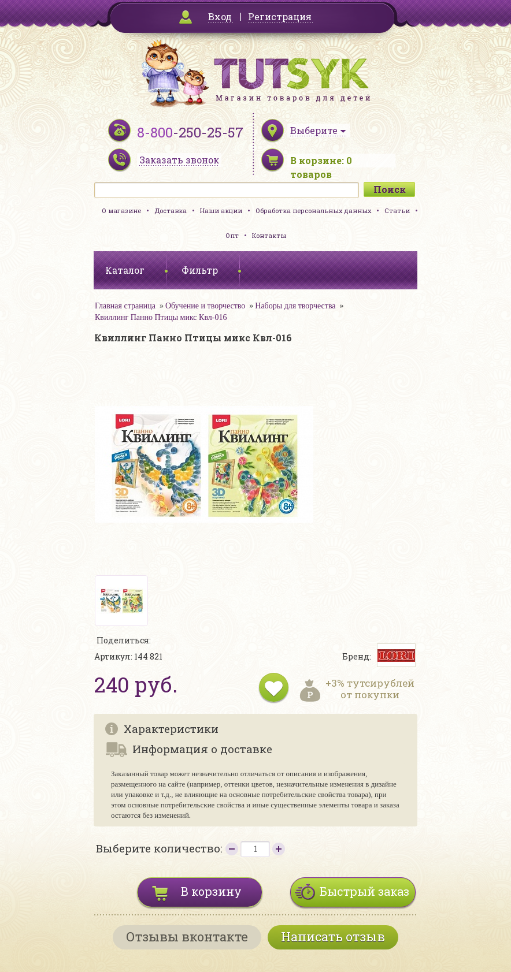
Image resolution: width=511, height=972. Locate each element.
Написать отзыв (333, 936)
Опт (232, 235)
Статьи (397, 210)
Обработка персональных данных (313, 210)
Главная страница (125, 305)
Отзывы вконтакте (187, 936)
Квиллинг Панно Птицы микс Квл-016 (161, 317)
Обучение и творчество (205, 305)
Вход (220, 16)
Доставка (170, 210)
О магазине (121, 210)
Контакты (269, 235)
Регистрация (280, 16)
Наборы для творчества (295, 305)
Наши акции (221, 210)
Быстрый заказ (364, 891)
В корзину (211, 891)
